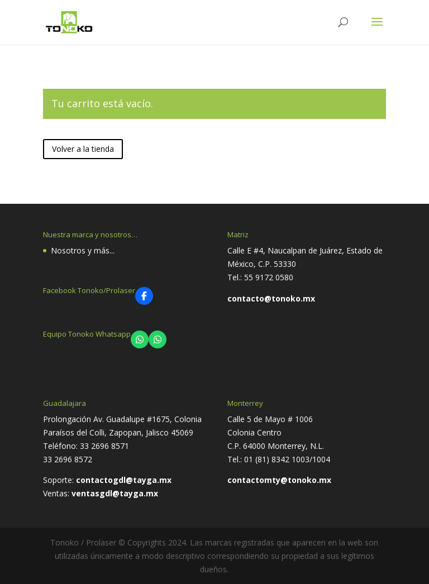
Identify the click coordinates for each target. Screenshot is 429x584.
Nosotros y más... (83, 250)
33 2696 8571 (104, 446)
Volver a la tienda (83, 148)
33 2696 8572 (67, 459)
